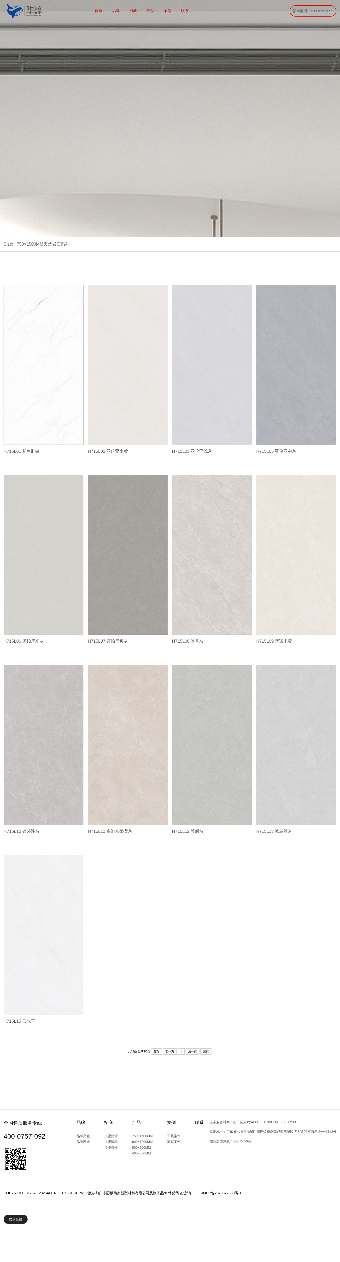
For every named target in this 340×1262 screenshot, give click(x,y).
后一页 (192, 1051)
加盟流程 (111, 1142)
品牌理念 (83, 1142)
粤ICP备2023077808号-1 (221, 1193)
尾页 (206, 1051)
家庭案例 (174, 1142)
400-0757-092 (24, 1136)
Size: (8, 244)
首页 (98, 11)
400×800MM (141, 1153)
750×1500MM (142, 1136)
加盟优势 (111, 1136)
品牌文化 (83, 1136)
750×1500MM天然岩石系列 (43, 244)
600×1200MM (142, 1142)
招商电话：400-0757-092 (313, 11)
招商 (133, 11)
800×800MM (141, 1147)
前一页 (169, 1051)
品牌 (116, 11)
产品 (150, 11)
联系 (185, 11)
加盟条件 (111, 1147)
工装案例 (174, 1136)
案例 (167, 11)
